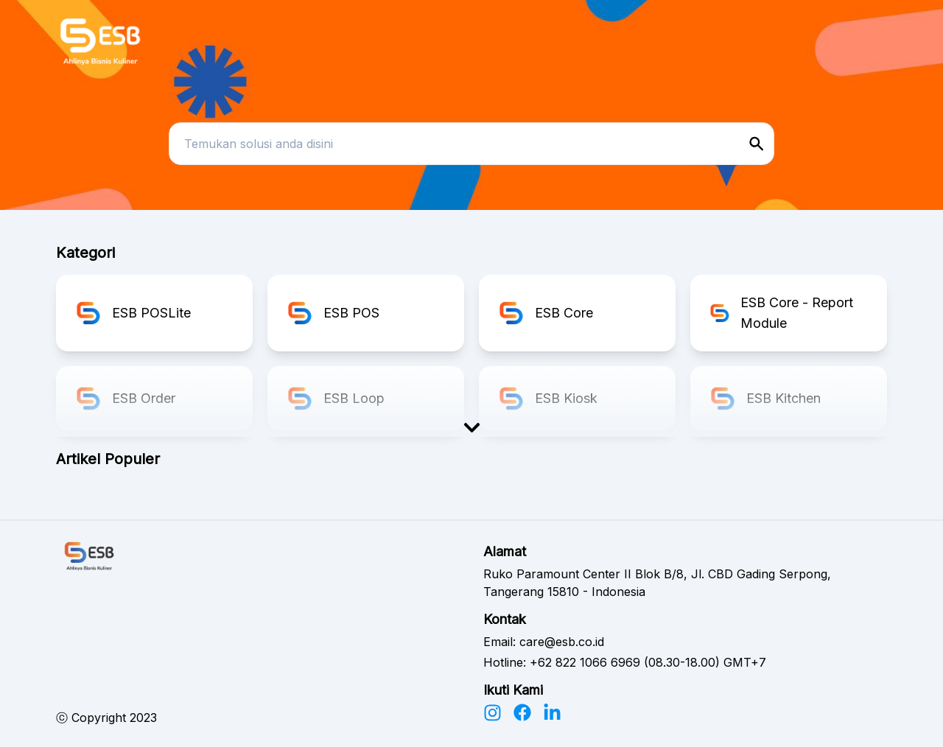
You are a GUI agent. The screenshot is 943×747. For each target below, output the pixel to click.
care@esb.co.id (561, 641)
